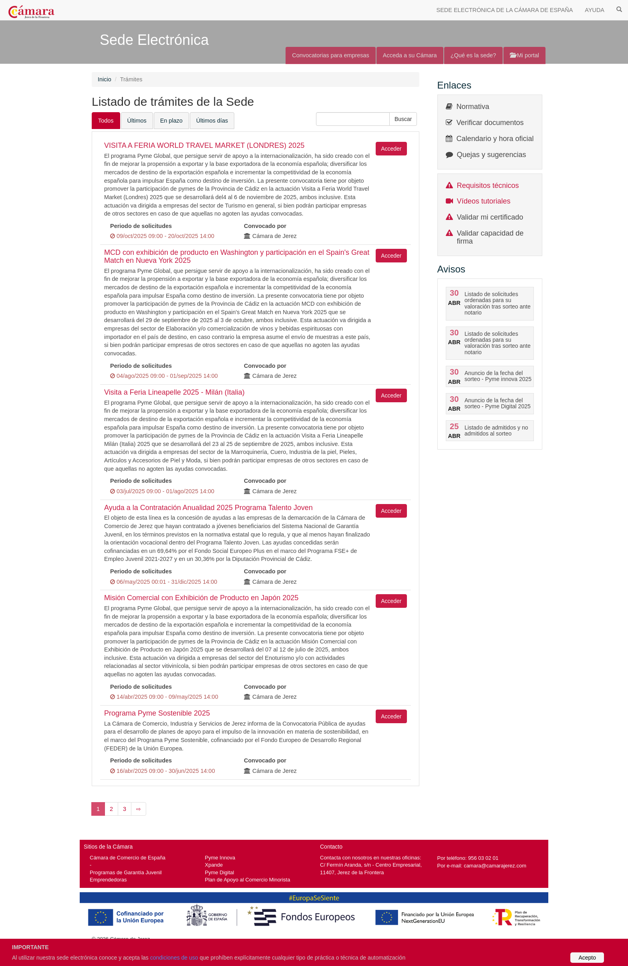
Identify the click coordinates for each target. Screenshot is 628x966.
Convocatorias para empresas (330, 55)
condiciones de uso (174, 957)
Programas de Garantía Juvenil (126, 872)
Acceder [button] (391, 148)
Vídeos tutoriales (484, 201)
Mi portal (524, 55)
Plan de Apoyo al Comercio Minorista (247, 880)
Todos (106, 120)
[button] (403, 119)
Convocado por (265, 226)
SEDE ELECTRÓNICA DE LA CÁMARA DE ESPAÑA (505, 10)
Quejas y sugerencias (491, 155)
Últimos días (212, 120)
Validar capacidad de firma (490, 237)
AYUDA (594, 10)
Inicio (104, 79)
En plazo (171, 120)
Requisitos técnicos (488, 186)
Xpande (214, 865)
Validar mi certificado (490, 217)
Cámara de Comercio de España (127, 858)
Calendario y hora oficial (495, 139)
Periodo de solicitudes (141, 226)
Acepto (587, 957)
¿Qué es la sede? (473, 55)
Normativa (473, 107)
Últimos (137, 120)
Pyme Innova (220, 858)
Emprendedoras (108, 880)
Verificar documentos (490, 123)
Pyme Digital (219, 872)
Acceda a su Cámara (410, 55)
